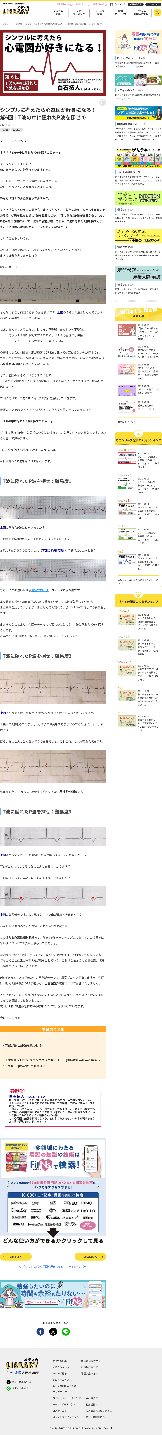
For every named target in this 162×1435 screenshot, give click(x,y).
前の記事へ (16, 1257)
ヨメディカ (58, 1410)
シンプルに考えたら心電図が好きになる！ (44, 24)
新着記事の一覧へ (127, 421)
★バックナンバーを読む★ (13, 141)
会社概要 (90, 1398)
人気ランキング (79, 13)
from (23, 1372)
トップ (3, 24)
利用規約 (90, 1404)
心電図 (5, 129)
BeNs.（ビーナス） (63, 1404)
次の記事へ (90, 1257)
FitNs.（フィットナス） (65, 1398)
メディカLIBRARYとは (141, 13)
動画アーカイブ (120, 13)
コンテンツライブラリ (64, 1416)
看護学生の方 (99, 4)
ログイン (153, 4)
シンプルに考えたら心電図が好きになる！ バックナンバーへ (53, 1266)
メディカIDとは (94, 1416)
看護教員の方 (81, 4)
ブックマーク (119, 4)
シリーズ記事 (99, 13)
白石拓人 (17, 129)
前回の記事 (27, 312)
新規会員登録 (136, 4)
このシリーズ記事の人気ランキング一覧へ (138, 581)
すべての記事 (58, 13)
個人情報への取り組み (98, 1410)
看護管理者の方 (63, 4)
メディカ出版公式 (19, 1382)
